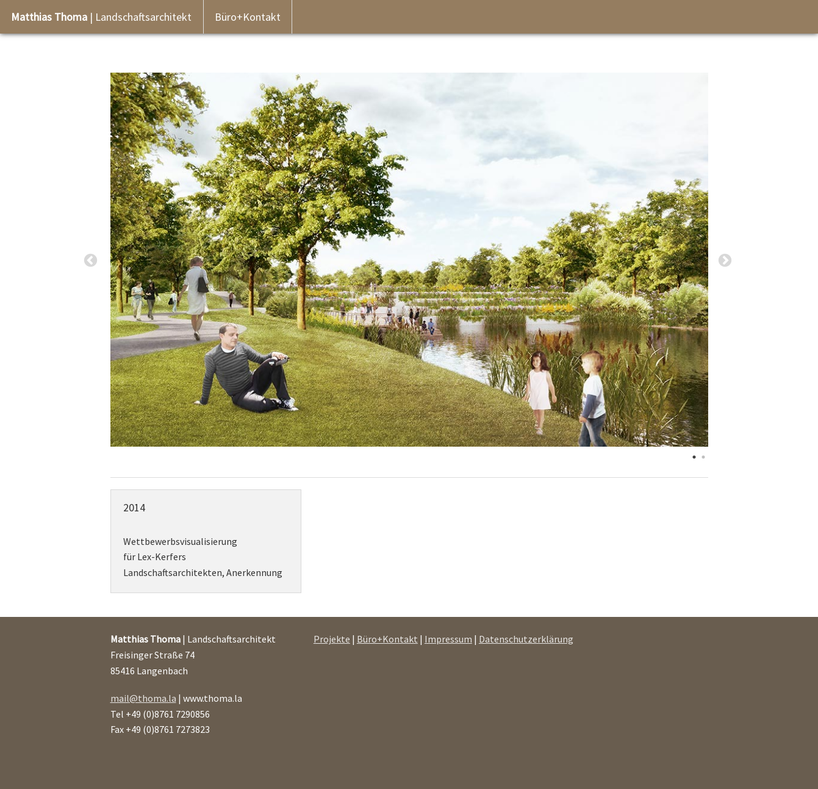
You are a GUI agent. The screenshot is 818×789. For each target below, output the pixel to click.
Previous (90, 260)
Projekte (332, 639)
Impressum (448, 639)
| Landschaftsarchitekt (101, 17)
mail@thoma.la (143, 698)
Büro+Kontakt (248, 17)
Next (725, 260)
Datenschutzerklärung (526, 639)
